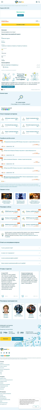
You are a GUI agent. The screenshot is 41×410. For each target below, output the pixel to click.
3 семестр (14, 45)
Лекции (1, 395)
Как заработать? (3, 404)
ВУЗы (1, 401)
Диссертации (2, 396)
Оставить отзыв (20, 24)
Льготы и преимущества (4, 369)
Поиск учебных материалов (5, 393)
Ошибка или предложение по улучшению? (8, 70)
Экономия (2, 367)
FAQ (1, 372)
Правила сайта (3, 378)
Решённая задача (5, 38)
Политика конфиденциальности (6, 379)
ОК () (36, 406)
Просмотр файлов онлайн (5, 399)
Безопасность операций (5, 384)
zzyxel (3, 89)
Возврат (1, 382)
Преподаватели (3, 398)
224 (2, 49)
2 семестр (8, 45)
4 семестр (19, 45)
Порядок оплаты (3, 381)
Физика (3, 42)
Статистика (2, 387)
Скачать (20, 15)
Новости (1, 363)
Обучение (5, 338)
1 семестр (3, 45)
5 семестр (24, 45)
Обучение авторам (3, 402)
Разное (1, 370)
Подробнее (17, 338)
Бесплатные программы (4, 364)
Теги (1, 373)
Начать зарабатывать (8, 86)
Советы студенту (3, 366)
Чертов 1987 (4, 53)
